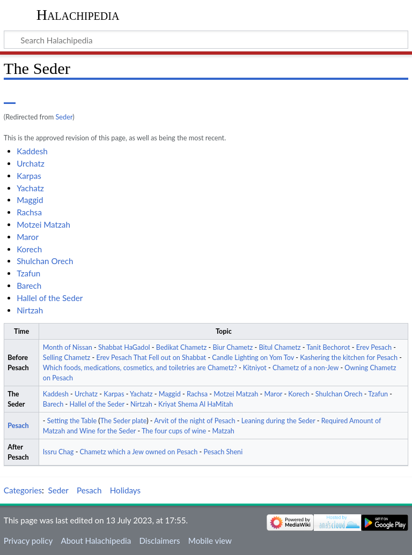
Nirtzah (30, 310)
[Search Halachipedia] (206, 39)
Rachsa (29, 212)
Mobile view (210, 540)
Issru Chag (58, 452)
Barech (29, 285)
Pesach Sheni (223, 452)
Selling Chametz (67, 358)
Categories (23, 490)
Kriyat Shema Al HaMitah (195, 404)
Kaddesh (32, 151)
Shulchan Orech (45, 261)
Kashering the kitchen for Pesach (349, 358)
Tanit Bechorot (328, 347)
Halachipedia (78, 14)
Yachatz (30, 188)
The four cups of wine (174, 431)
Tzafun (28, 273)
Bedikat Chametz (181, 347)
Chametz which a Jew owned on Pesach (139, 452)
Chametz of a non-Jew (306, 368)
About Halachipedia (96, 540)
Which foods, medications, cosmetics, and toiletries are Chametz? (140, 368)
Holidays (125, 490)
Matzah (223, 431)
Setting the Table (72, 421)
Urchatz (31, 163)
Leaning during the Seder (278, 421)
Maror (28, 237)
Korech (29, 249)
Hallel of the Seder (50, 298)
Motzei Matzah (43, 224)
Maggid (30, 200)
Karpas (29, 176)
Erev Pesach (374, 347)
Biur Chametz (232, 347)
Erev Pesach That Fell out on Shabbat (152, 358)
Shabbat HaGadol (124, 347)
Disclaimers (159, 540)
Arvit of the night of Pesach (194, 421)
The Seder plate (123, 421)
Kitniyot (255, 368)
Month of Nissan (67, 347)
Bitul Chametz (279, 347)
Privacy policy (28, 540)
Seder (63, 116)
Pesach (18, 426)
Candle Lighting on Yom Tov (253, 358)
